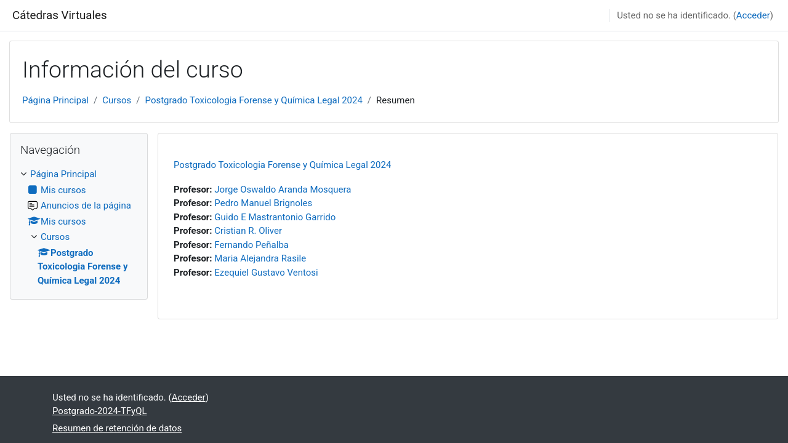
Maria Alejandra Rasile (260, 258)
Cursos (116, 100)
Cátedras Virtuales (59, 15)
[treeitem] (78, 227)
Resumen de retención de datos (117, 428)
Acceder (753, 15)
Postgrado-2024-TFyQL (99, 411)
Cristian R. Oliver (248, 230)
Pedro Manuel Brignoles (263, 203)
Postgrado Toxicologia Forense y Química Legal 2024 (254, 100)
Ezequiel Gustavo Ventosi (266, 272)
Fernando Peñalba (251, 244)
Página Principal (55, 100)
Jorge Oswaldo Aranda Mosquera (282, 189)
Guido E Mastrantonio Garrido (275, 217)
